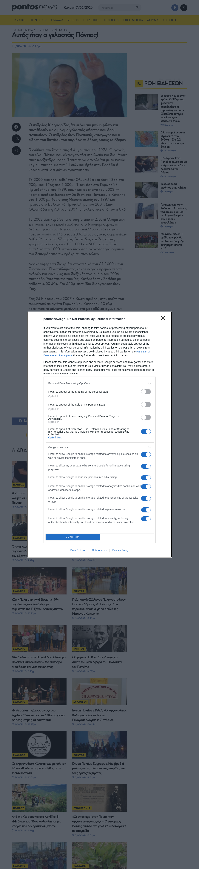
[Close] (164, 319)
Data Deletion (78, 550)
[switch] (146, 391)
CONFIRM (73, 536)
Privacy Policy (120, 550)
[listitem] (99, 383)
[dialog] (100, 434)
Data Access (99, 550)
